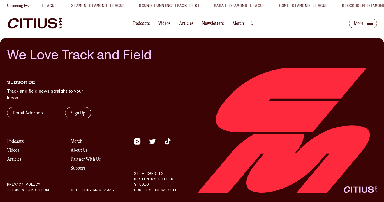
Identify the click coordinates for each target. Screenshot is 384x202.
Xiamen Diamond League (104, 5)
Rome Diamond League (309, 5)
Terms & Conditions (29, 190)
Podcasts (141, 23)
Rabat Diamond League (245, 5)
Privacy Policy (23, 184)
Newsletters (213, 23)
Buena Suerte (168, 190)
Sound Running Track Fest (175, 5)
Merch (238, 23)
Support (78, 168)
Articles (186, 23)
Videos (164, 23)
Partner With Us (86, 159)
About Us (79, 150)
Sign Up (78, 113)
